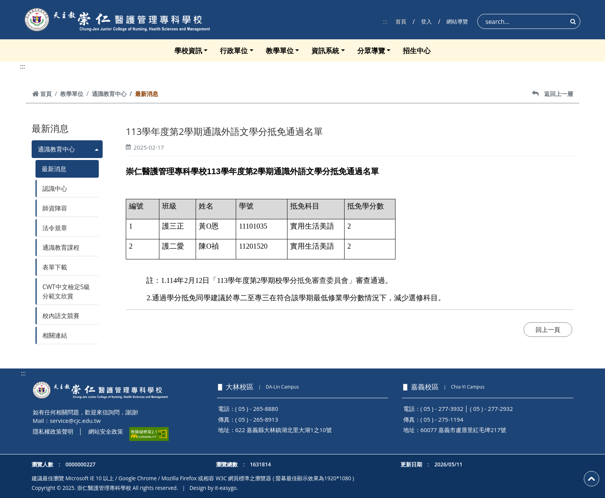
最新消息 (54, 169)
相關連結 (54, 335)
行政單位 (234, 50)
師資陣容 (54, 208)
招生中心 (417, 50)
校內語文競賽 (60, 315)
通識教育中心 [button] (56, 149)
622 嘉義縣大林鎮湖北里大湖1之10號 (283, 430)
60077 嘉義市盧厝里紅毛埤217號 (464, 430)
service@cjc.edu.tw (75, 420)
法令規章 (54, 228)
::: (385, 21)
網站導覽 (457, 21)
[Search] (528, 21)
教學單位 (280, 50)
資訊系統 (325, 50)
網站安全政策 (105, 431)
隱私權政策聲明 (53, 431)
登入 (426, 21)
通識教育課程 (60, 247)
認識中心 (54, 188)
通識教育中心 (109, 94)
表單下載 (54, 267)
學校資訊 (188, 50)
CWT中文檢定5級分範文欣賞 (66, 291)
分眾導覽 (371, 50)
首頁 (400, 21)
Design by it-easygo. (213, 487)
